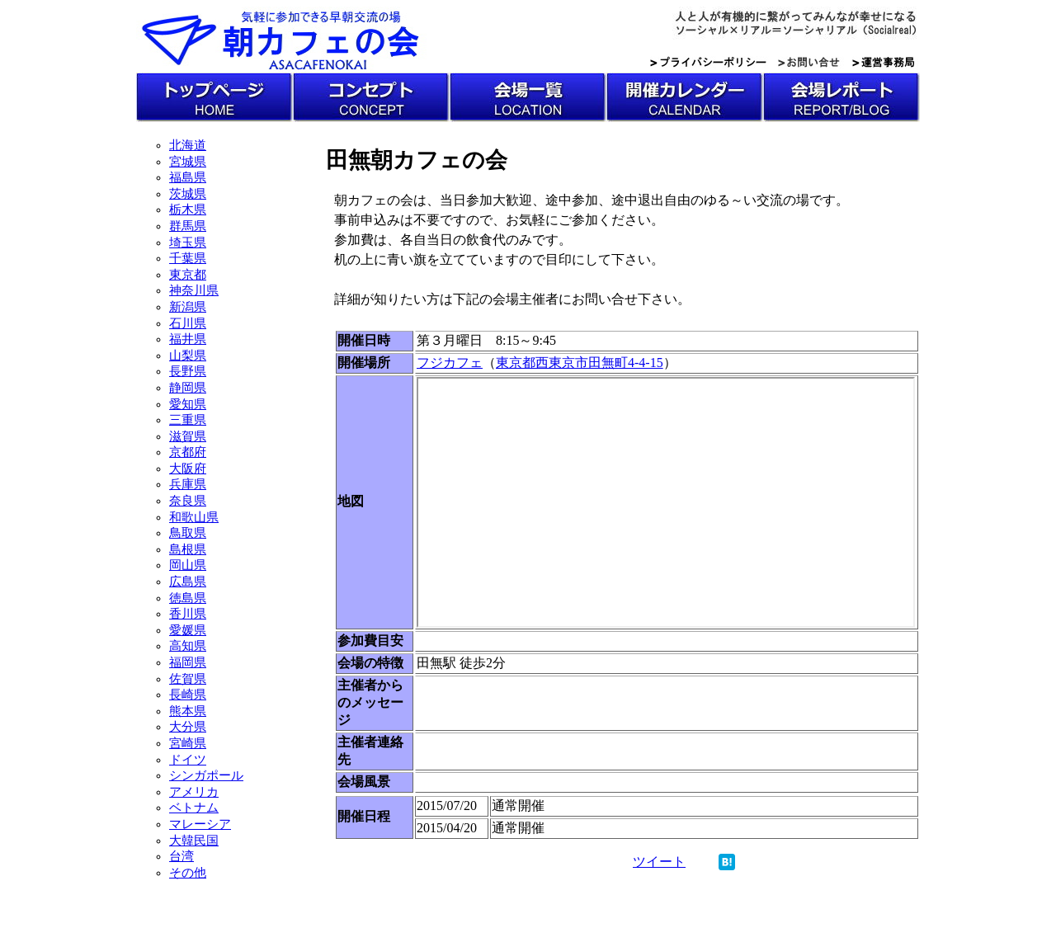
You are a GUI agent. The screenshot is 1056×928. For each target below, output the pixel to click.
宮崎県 (187, 743)
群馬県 (187, 226)
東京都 (187, 274)
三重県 (187, 419)
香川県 (187, 613)
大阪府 (187, 468)
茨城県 (187, 193)
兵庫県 (187, 484)
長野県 (187, 371)
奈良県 (187, 500)
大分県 (187, 726)
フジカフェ (450, 363)
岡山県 (187, 565)
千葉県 (187, 258)
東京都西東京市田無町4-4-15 (579, 363)
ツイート (659, 862)
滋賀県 (187, 436)
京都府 (187, 452)
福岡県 (187, 662)
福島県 (187, 177)
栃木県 (187, 209)
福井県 (187, 339)
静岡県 (187, 387)
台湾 (181, 856)
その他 (187, 872)
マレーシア (200, 824)
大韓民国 (194, 840)
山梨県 (187, 355)
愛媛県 (187, 630)
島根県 (187, 549)
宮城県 (187, 161)
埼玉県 (187, 242)
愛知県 (187, 404)
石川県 (187, 323)
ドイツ (187, 759)
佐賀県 (187, 678)
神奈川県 (194, 290)
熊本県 (187, 711)
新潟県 (187, 306)
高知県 (187, 645)
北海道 (187, 145)
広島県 (187, 581)
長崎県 (187, 694)
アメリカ (194, 791)
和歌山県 (194, 517)
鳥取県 (187, 532)
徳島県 (187, 598)
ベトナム (194, 807)
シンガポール (206, 775)
